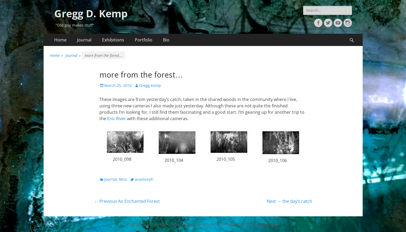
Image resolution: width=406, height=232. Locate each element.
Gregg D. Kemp (91, 13)
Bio (166, 40)
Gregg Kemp (150, 85)
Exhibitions (113, 40)
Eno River (116, 118)
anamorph (144, 179)
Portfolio (143, 40)
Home (60, 40)
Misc (123, 179)
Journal (84, 40)
